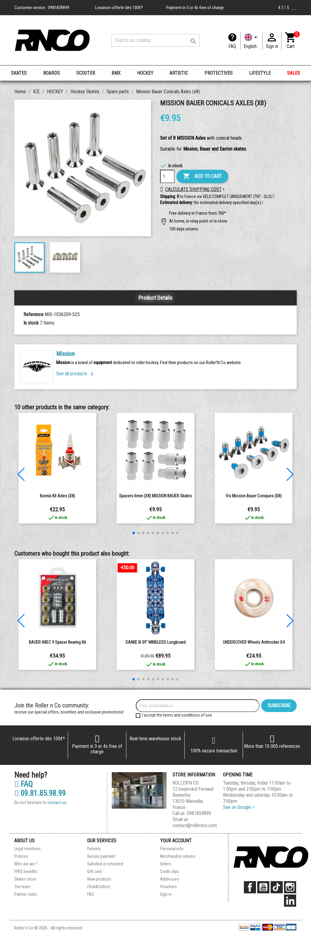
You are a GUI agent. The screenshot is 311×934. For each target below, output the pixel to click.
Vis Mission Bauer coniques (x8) (254, 495)
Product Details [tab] (155, 298)
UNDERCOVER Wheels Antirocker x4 (254, 642)
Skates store (25, 879)
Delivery (94, 848)
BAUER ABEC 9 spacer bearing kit (57, 642)
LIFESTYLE (260, 73)
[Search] (155, 40)
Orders (165, 863)
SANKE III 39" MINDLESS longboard (155, 642)
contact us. (57, 802)
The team (22, 886)
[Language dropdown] (251, 40)
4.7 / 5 (287, 8)
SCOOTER (85, 73)
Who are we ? (25, 863)
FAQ (232, 46)
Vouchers (168, 886)
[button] (262, 203)
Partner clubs (25, 894)
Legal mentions (27, 848)
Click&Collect (98, 886)
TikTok (277, 887)
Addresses (169, 879)
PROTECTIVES (218, 73)
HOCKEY (145, 73)
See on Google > (238, 807)
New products (99, 879)
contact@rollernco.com (195, 825)
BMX (116, 73)
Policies (21, 856)
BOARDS (51, 73)
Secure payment (101, 856)
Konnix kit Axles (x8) (57, 495)
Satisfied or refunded (105, 863)
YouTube (263, 887)
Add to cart (202, 176)
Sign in (166, 894)
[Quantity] (167, 176)
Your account (176, 841)
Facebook (250, 887)
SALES (293, 73)
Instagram (290, 887)
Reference (33, 314)
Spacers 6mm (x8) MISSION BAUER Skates (155, 495)
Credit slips (169, 871)
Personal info (171, 848)
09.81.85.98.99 (40, 793)
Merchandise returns (177, 856)
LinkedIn (290, 901)
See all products (76, 374)
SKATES (19, 73)
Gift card (94, 871)
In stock (31, 323)
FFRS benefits (25, 871)
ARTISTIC (178, 73)
